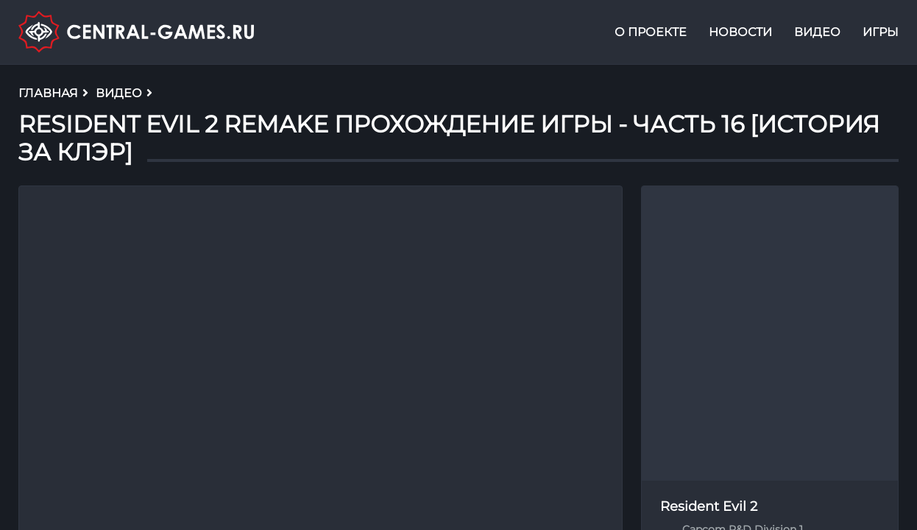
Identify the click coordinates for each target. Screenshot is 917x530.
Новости (740, 32)
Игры (881, 32)
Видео (817, 32)
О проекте (651, 32)
